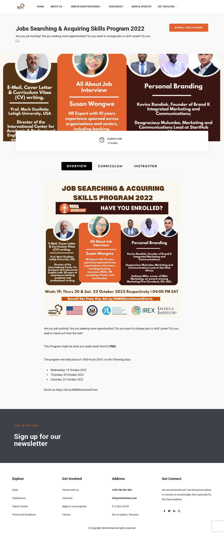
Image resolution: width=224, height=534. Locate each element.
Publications (19, 498)
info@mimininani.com (124, 498)
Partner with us (70, 489)
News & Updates (141, 6)
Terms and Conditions (24, 514)
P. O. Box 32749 (120, 506)
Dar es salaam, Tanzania (125, 514)
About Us (56, 6)
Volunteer (67, 498)
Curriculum (110, 166)
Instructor (145, 166)
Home (40, 6)
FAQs (15, 489)
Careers (66, 514)
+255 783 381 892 (122, 489)
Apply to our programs (74, 506)
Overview (77, 166)
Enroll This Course (189, 27)
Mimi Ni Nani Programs (85, 6)
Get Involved (166, 6)
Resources (115, 6)
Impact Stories (20, 506)
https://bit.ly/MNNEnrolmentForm (77, 389)
